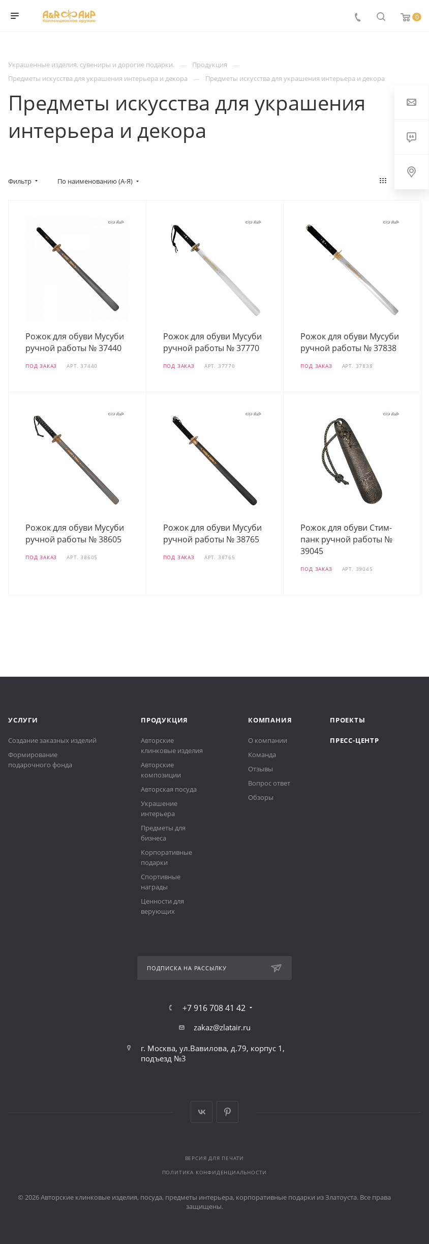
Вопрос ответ (269, 783)
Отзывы (260, 768)
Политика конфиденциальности (214, 1172)
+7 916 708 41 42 (214, 1008)
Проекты (347, 720)
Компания (270, 720)
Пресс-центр (354, 740)
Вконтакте (201, 1112)
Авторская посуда (169, 789)
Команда (262, 754)
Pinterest (227, 1112)
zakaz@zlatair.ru (222, 1027)
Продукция (164, 720)
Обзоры (260, 797)
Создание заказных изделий (52, 740)
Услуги (23, 720)
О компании (267, 740)
